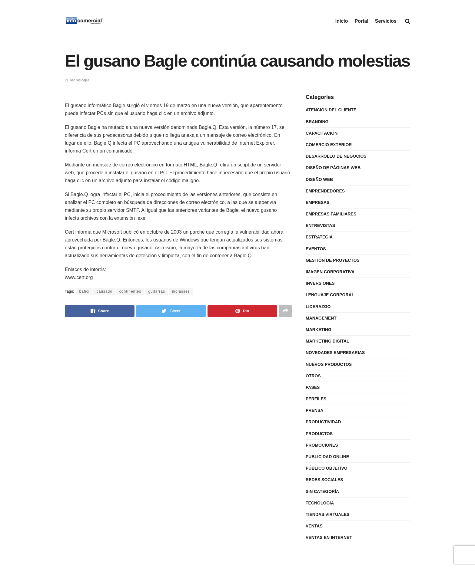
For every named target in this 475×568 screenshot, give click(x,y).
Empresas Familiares (331, 214)
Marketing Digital (327, 341)
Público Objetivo (326, 468)
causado (104, 291)
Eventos (316, 248)
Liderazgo (318, 306)
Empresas (318, 202)
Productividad (323, 421)
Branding (317, 121)
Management (321, 318)
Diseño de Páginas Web (333, 167)
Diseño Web (319, 179)
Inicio (341, 21)
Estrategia (319, 237)
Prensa (314, 410)
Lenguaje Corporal (330, 294)
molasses (181, 291)
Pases (313, 387)
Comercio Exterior (329, 144)
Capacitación (321, 133)
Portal (361, 21)
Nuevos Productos (329, 364)
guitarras (156, 291)
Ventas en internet (329, 537)
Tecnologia (79, 80)
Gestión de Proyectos (333, 260)
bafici (84, 291)
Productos (319, 433)
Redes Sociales (324, 479)
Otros (313, 375)
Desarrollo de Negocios (336, 156)
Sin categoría (322, 491)
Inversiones (320, 283)
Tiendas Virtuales (328, 514)
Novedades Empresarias (335, 352)
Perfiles (316, 398)
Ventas (314, 526)
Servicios (386, 21)
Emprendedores (325, 191)
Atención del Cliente (331, 109)
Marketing (318, 329)
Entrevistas (320, 225)
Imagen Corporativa (330, 271)
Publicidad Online (327, 456)
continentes (130, 291)
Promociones (322, 445)
